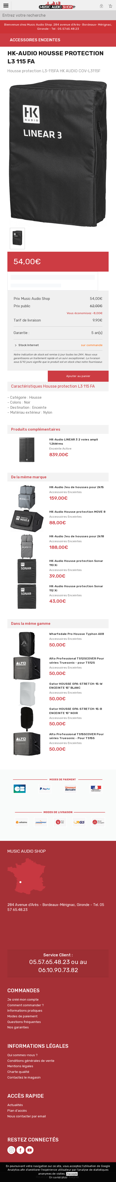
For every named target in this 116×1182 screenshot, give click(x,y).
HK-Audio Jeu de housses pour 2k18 (76, 536)
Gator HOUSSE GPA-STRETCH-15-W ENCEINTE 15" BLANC (75, 686)
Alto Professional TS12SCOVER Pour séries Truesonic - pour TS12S (76, 660)
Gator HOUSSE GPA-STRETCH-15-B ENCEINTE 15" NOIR (75, 711)
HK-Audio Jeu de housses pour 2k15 (76, 487)
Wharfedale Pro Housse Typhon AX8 (76, 634)
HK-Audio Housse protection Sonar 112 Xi (76, 588)
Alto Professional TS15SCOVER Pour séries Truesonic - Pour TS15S (76, 736)
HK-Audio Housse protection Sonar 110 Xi (76, 563)
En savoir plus (58, 1177)
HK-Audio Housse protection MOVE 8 (77, 511)
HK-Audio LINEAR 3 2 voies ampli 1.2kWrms (73, 441)
